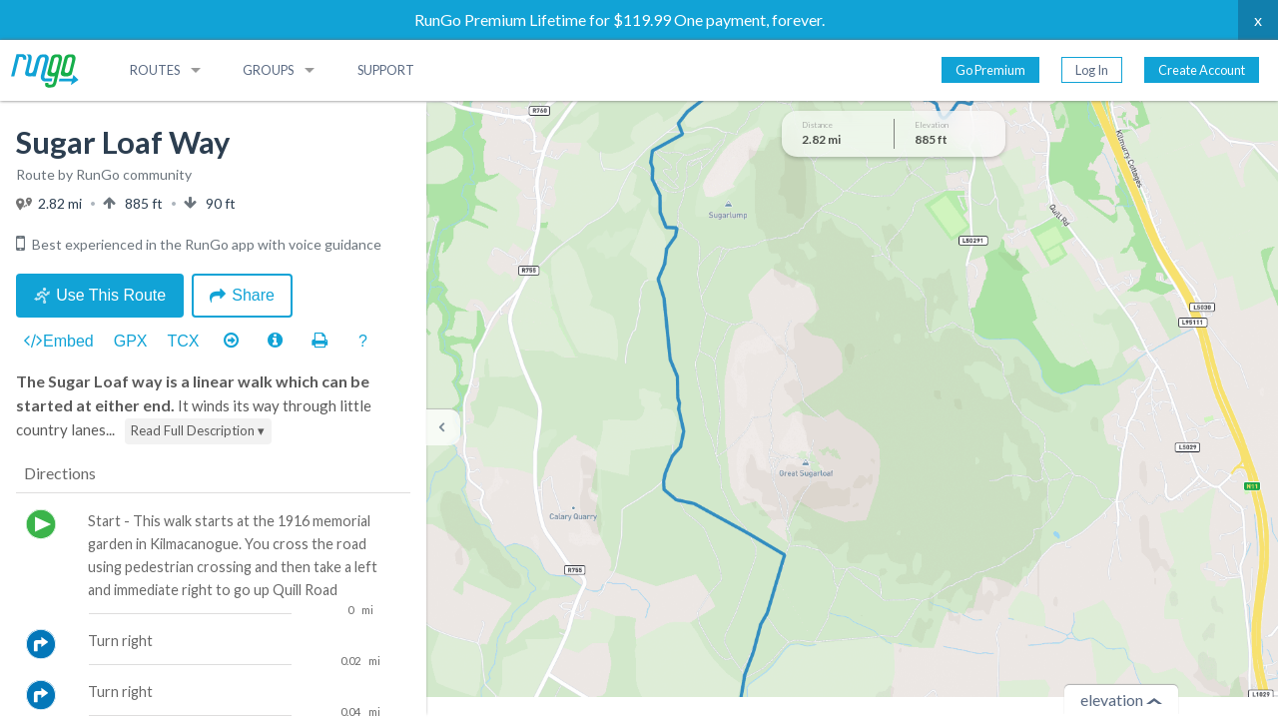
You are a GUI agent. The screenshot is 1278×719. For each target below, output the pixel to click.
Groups (268, 70)
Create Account (1201, 70)
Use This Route (100, 295)
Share (242, 295)
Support (385, 70)
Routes (155, 70)
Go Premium (990, 70)
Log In (1091, 70)
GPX (131, 341)
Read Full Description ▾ (198, 430)
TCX (184, 341)
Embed (59, 342)
